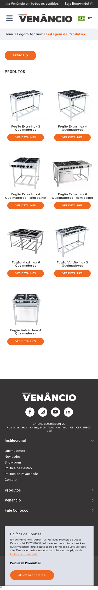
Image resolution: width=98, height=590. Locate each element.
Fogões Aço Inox (30, 34)
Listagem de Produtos (65, 34)
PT (85, 18)
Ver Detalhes (25, 137)
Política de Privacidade (21, 474)
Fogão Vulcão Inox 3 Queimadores (72, 263)
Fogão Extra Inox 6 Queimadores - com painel (72, 195)
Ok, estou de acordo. (32, 575)
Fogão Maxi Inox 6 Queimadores (26, 263)
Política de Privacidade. (24, 554)
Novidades (13, 457)
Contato (11, 480)
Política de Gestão (18, 468)
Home (9, 34)
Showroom (13, 462)
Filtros (20, 55)
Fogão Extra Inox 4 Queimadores (72, 127)
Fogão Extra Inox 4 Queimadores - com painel (25, 195)
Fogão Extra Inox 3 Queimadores (25, 127)
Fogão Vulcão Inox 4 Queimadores (25, 331)
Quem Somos (15, 451)
